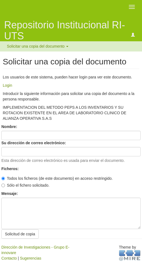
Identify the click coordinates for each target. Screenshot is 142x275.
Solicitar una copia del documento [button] (37, 46)
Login (7, 85)
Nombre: (9, 126)
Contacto (9, 258)
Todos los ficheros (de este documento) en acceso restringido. (57, 178)
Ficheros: (10, 169)
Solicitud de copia (20, 234)
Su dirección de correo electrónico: (34, 143)
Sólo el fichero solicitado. (25, 185)
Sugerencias (30, 258)
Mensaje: (10, 193)
